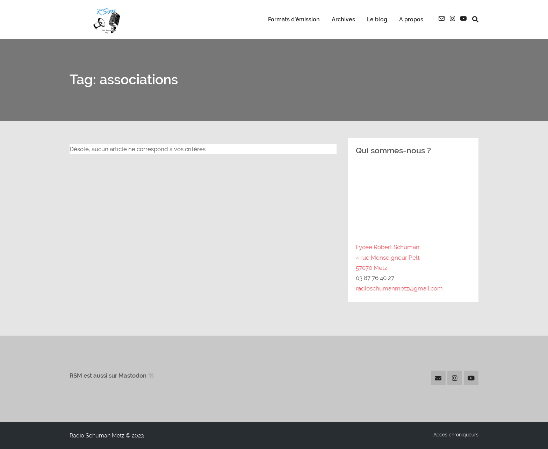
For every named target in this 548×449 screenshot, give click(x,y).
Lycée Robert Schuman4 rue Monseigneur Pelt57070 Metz (388, 257)
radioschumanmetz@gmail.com (399, 288)
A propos (411, 19)
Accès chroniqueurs (455, 434)
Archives (343, 19)
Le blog (377, 19)
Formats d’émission (294, 19)
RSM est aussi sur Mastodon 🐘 (113, 375)
